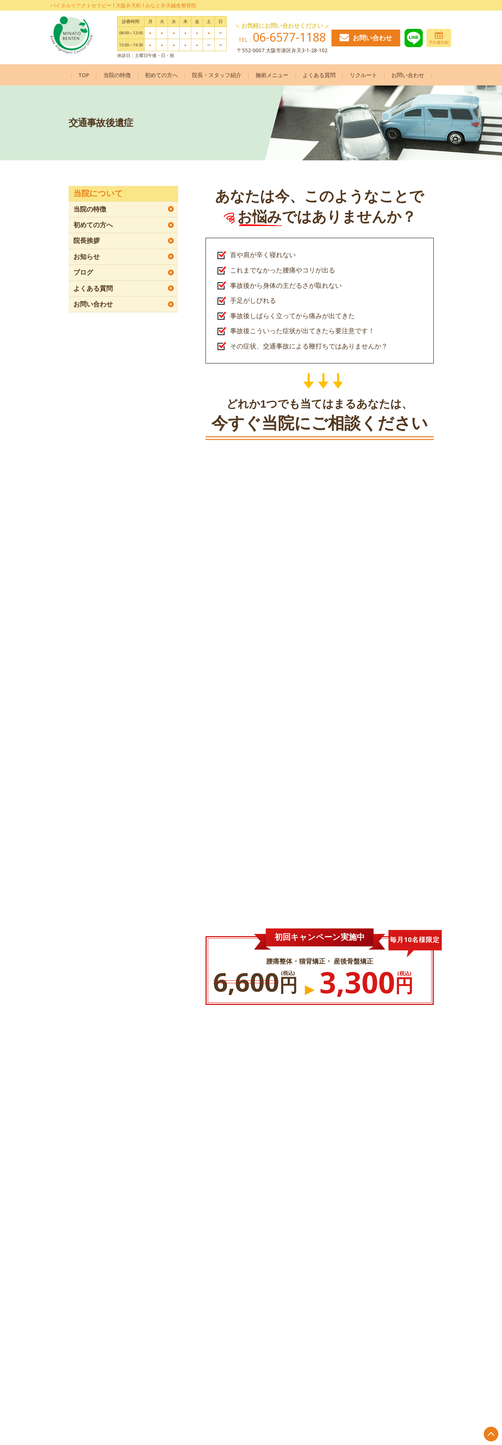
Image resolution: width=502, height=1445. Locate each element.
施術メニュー (272, 75)
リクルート (363, 75)
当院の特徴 (117, 75)
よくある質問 (319, 75)
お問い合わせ (366, 38)
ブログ (83, 272)
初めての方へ (161, 75)
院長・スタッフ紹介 (216, 75)
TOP (83, 75)
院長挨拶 (86, 240)
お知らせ (86, 256)
